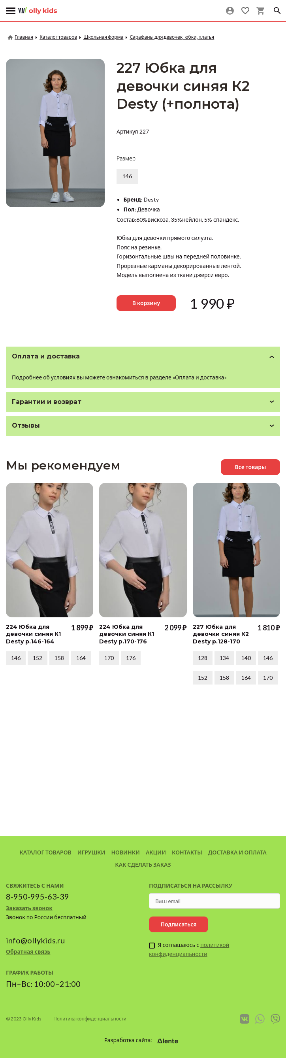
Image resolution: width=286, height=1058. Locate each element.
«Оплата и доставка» (200, 377)
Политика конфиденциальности (89, 1019)
